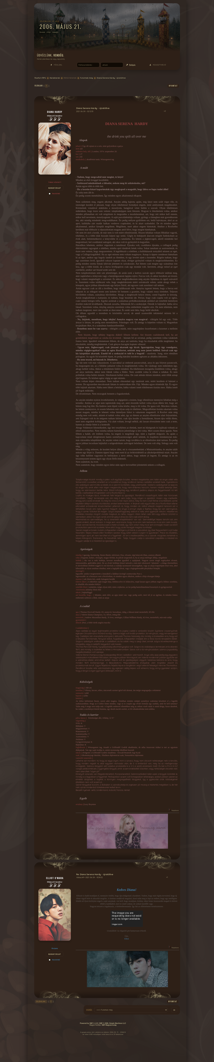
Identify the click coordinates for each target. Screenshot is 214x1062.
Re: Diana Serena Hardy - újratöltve (94, 874)
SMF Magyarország (109, 1025)
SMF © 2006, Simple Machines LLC (112, 1023)
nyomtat (173, 85)
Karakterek (55, 78)
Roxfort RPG (40, 78)
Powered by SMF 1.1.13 (89, 1023)
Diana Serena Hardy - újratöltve (111, 78)
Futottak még (86, 78)
